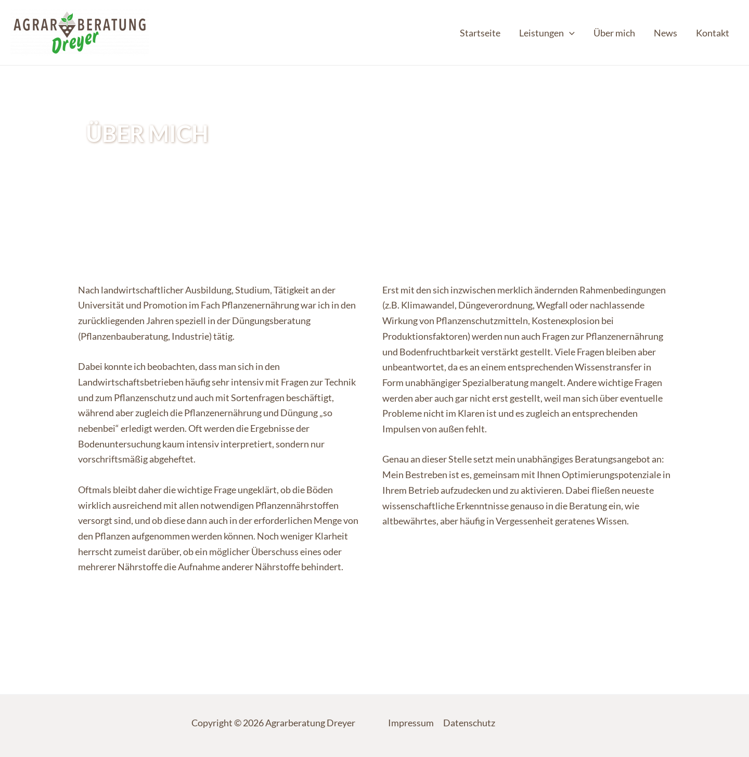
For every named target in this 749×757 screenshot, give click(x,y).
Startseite (480, 33)
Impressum (411, 722)
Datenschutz (469, 722)
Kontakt (712, 33)
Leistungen (547, 33)
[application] (569, 33)
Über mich (614, 33)
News (665, 33)
